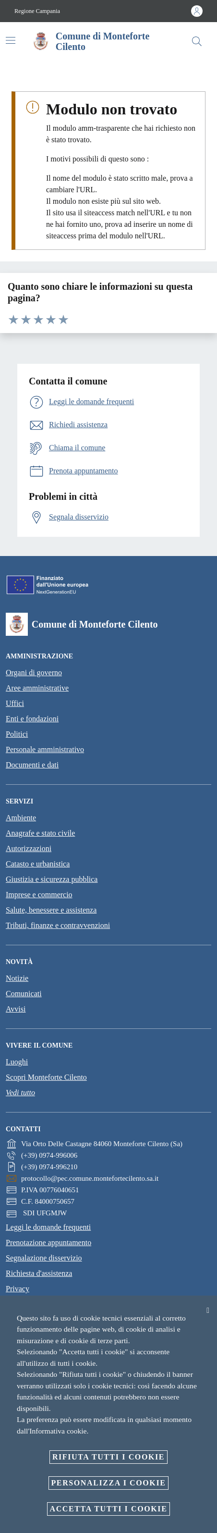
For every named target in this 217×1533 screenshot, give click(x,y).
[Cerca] (197, 41)
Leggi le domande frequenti (48, 1227)
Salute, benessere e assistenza (51, 910)
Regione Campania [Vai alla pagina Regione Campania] (37, 11)
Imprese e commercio (39, 894)
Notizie (17, 978)
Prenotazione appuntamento (48, 1242)
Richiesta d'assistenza (39, 1273)
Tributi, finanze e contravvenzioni (58, 925)
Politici (17, 734)
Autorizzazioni (28, 848)
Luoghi (17, 1062)
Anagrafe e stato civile (40, 833)
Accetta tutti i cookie (109, 1509)
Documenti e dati (32, 765)
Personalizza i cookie (108, 1483)
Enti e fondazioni (32, 719)
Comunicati (24, 993)
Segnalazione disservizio (44, 1258)
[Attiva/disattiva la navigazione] (10, 40)
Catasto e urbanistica (38, 864)
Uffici (15, 703)
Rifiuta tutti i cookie (108, 1457)
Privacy (17, 1289)
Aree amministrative (37, 688)
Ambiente (21, 818)
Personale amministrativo (45, 749)
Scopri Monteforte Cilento (46, 1077)
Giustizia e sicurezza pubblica (51, 879)
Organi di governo (34, 672)
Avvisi (15, 1009)
